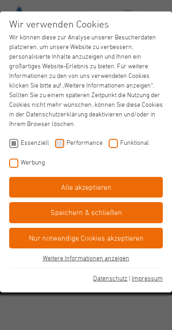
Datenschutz (110, 278)
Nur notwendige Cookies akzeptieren (86, 238)
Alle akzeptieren (86, 187)
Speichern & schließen (86, 212)
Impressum (147, 278)
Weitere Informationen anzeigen (86, 258)
